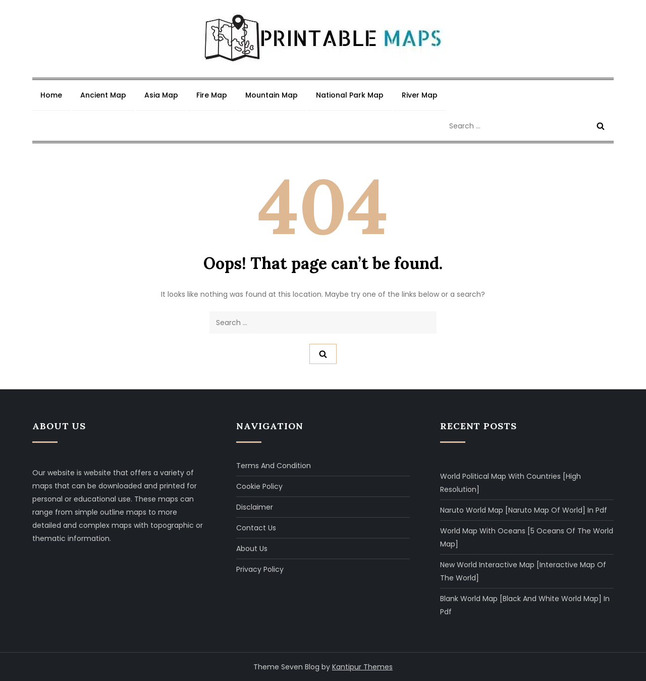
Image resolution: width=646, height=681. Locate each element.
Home (51, 95)
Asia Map (161, 95)
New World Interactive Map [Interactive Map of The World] (523, 571)
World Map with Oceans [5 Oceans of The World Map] (526, 537)
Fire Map (211, 95)
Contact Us (256, 528)
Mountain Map (271, 95)
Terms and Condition (273, 466)
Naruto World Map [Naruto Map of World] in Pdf (523, 510)
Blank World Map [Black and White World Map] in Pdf (525, 605)
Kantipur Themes (362, 667)
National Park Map (350, 95)
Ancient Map (103, 95)
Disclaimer (254, 507)
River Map (420, 95)
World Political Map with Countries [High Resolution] (510, 482)
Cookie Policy (259, 486)
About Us (251, 548)
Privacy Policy (260, 569)
